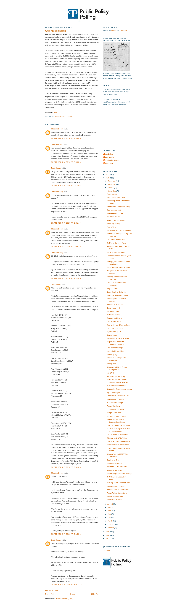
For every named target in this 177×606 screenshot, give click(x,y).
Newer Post (49, 594)
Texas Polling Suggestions (117, 493)
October (111, 188)
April (109, 517)
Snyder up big (112, 289)
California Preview (114, 315)
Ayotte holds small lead (116, 351)
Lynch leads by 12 (114, 332)
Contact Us (107, 550)
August (110, 504)
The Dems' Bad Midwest (116, 240)
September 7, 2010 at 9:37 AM (66, 247)
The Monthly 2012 (114, 322)
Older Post (95, 594)
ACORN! (110, 373)
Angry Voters (112, 194)
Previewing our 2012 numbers (118, 325)
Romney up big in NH (115, 318)
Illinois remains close (115, 213)
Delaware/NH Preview (115, 399)
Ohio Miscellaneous (114, 463)
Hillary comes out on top (116, 376)
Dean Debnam (109, 154)
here (55, 113)
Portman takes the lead (116, 486)
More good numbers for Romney (119, 230)
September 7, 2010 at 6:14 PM (66, 534)
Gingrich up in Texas (114, 413)
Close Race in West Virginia (117, 295)
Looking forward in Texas (116, 416)
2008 (107, 535)
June (110, 511)
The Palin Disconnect (115, 328)
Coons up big (112, 355)
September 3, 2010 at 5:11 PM (66, 186)
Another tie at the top (115, 305)
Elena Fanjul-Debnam (112, 160)
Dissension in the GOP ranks (118, 338)
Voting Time (111, 364)
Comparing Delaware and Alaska (119, 389)
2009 (107, 532)
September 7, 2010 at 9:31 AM (66, 223)
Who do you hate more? (116, 220)
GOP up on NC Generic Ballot (118, 483)
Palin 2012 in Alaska (114, 500)
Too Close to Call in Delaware (118, 396)
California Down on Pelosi (116, 243)
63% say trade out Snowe (116, 386)
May (109, 514)
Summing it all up (113, 223)
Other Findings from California (118, 268)
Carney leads (112, 335)
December (112, 181)
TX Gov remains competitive (117, 435)
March (110, 521)
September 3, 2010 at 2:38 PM (66, 138)
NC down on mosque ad (116, 197)
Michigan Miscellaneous (116, 252)
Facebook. (124, 31)
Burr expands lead (114, 210)
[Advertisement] (119, 127)
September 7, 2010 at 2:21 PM (66, 278)
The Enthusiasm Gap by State (118, 425)
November (112, 184)
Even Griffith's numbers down (118, 445)
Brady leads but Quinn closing (118, 207)
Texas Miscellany (113, 406)
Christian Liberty (57, 129)
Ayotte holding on (113, 392)
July (109, 507)
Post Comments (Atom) (64, 599)
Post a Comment (51, 590)
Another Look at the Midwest (118, 490)
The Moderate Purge (115, 348)
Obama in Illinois (113, 217)
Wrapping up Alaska (114, 470)
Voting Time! (112, 227)
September (112, 191)
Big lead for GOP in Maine (117, 438)
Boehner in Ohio (113, 460)
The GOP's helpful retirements (118, 441)
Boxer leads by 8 (113, 308)
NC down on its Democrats (117, 467)
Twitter (113, 31)
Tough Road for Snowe (115, 409)
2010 (107, 178)
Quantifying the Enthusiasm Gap (119, 474)
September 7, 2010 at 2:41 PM (66, 467)
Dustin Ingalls (56, 168)
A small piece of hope (115, 403)
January (111, 528)
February (111, 524)
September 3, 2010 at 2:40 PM (66, 162)
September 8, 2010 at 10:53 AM (66, 585)
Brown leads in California (116, 292)
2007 (107, 538)
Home (72, 594)
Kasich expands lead (115, 496)
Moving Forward (113, 311)
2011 (107, 175)
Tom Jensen (108, 163)
